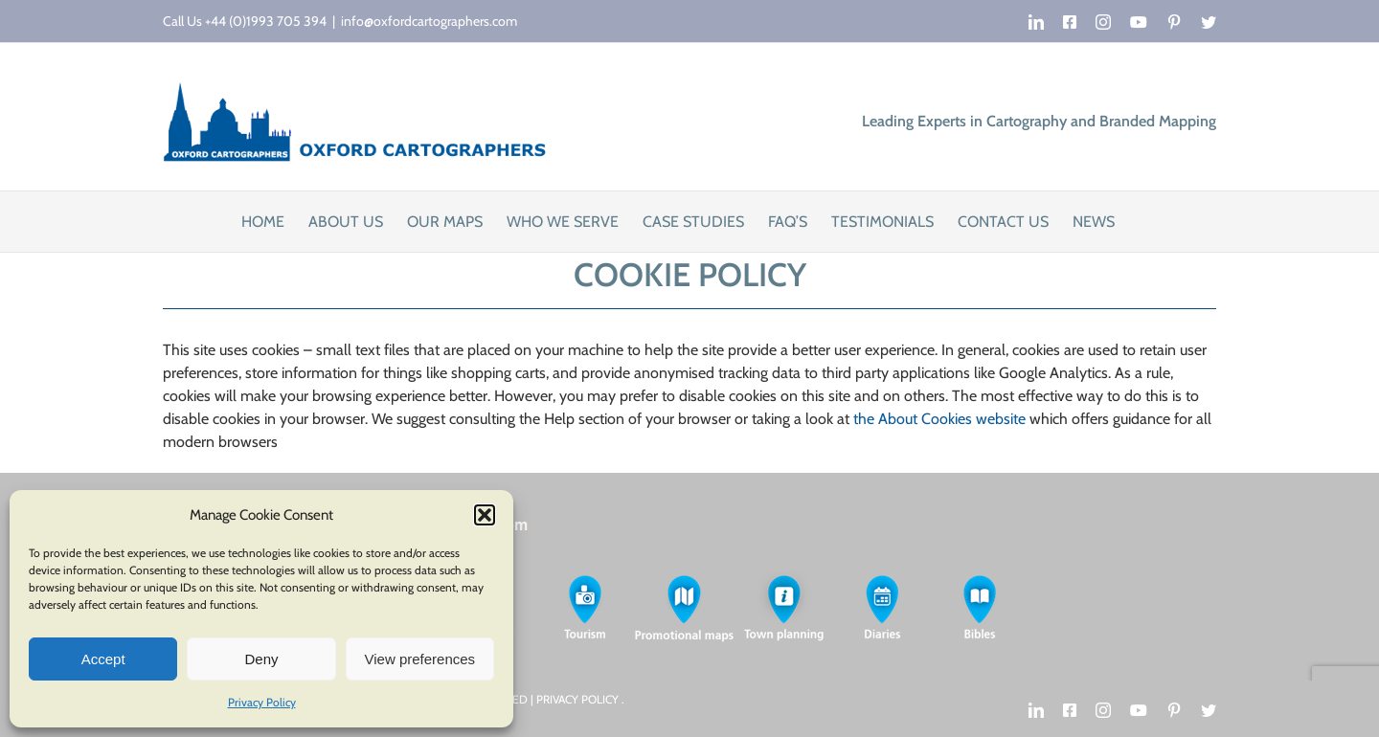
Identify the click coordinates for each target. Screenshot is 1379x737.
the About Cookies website (939, 419)
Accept (103, 659)
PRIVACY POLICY (579, 699)
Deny (261, 659)
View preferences (420, 659)
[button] (484, 515)
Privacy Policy (262, 702)
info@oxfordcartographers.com (429, 21)
